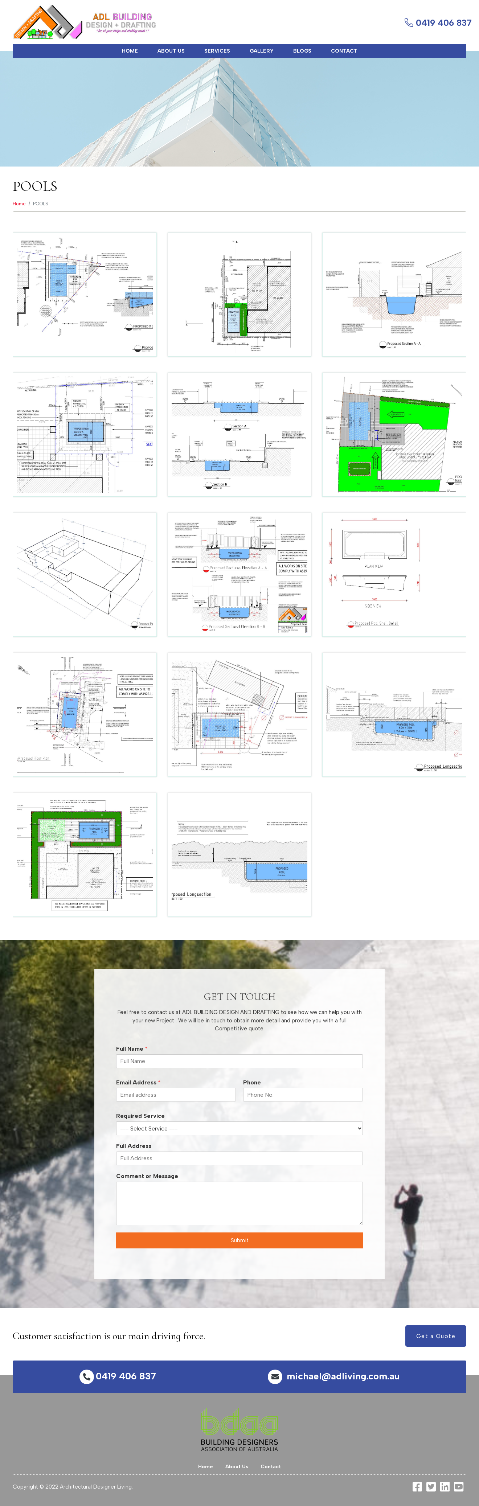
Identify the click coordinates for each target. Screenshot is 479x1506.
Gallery (262, 51)
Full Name (132, 1048)
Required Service (140, 1115)
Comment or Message (147, 1176)
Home (130, 51)
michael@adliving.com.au (334, 1376)
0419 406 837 (117, 1376)
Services (217, 51)
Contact (344, 51)
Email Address (138, 1082)
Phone (252, 1082)
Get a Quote (436, 1336)
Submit (240, 1240)
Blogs (302, 51)
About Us (171, 51)
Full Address (133, 1145)
